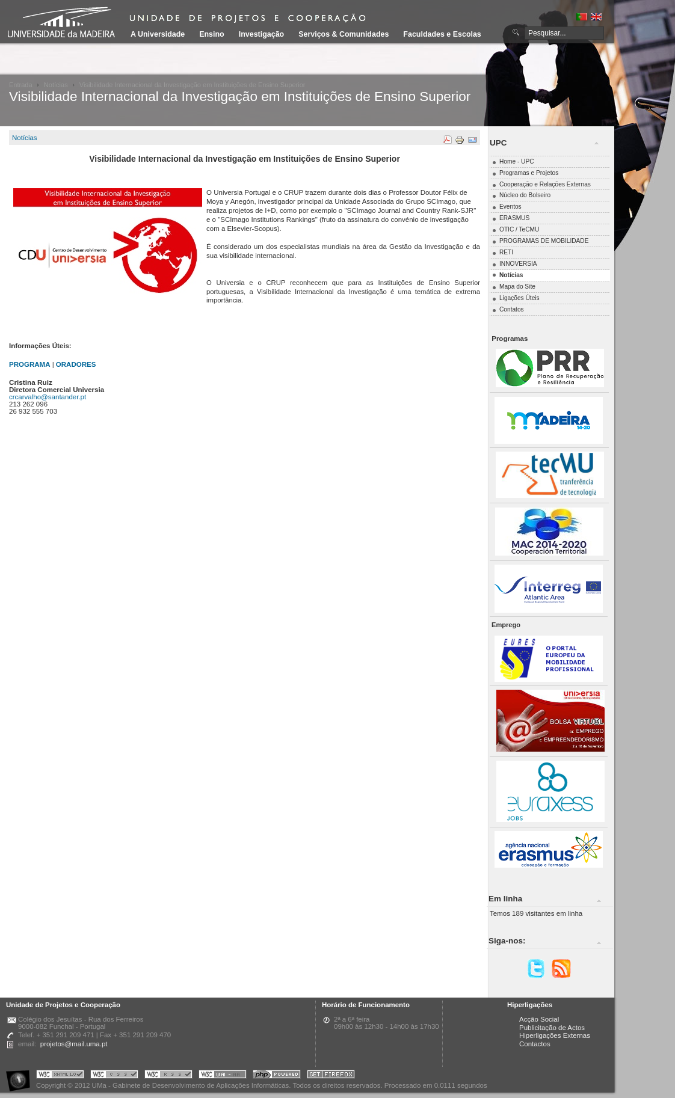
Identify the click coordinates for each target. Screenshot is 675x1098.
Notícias (56, 84)
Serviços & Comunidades (343, 34)
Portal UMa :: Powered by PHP (277, 1076)
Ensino (211, 34)
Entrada (20, 84)
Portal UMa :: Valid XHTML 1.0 (60, 1076)
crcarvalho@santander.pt (47, 396)
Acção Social (539, 1019)
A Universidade (158, 34)
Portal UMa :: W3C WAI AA (223, 1076)
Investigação (261, 34)
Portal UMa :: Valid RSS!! (168, 1076)
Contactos (534, 1043)
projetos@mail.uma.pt (74, 1043)
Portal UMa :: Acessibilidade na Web (21, 1076)
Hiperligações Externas (554, 1035)
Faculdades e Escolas (442, 34)
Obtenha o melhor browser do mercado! (331, 1076)
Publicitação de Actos (552, 1027)
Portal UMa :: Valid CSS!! (114, 1076)
